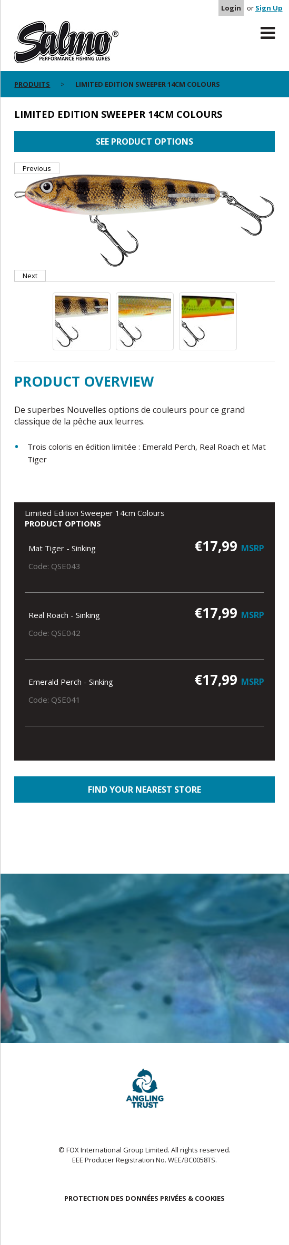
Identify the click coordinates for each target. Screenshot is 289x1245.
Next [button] (30, 275)
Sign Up (269, 8)
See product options (144, 141)
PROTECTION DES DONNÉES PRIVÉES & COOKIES (144, 1198)
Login (231, 8)
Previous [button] (37, 168)
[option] (144, 222)
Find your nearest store (144, 789)
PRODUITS (32, 84)
